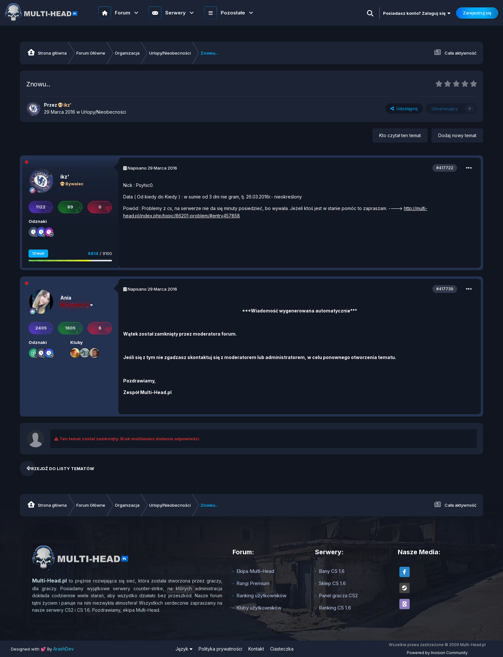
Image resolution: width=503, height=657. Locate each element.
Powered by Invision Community (437, 652)
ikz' (64, 177)
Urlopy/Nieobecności (103, 112)
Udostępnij (404, 108)
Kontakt (256, 649)
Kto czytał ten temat (400, 135)
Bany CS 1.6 (332, 571)
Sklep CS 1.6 (332, 583)
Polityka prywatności (220, 649)
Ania (65, 298)
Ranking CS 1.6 (335, 608)
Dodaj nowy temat (457, 135)
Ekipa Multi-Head (255, 571)
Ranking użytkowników (261, 595)
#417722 (444, 167)
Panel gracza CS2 (338, 595)
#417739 (444, 288)
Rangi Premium (252, 583)
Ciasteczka (282, 649)
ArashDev (63, 649)
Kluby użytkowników (258, 608)
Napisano (152, 168)
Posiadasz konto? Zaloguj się (416, 13)
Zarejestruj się (477, 12)
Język (183, 649)
